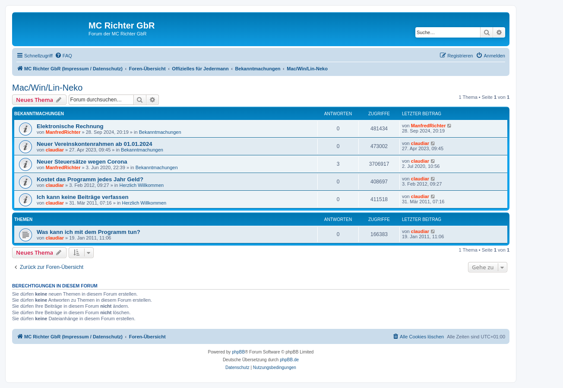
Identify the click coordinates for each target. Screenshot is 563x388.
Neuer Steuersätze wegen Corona (82, 161)
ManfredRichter (63, 132)
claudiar (55, 149)
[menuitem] (63, 55)
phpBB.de (289, 359)
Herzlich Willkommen (141, 185)
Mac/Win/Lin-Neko (47, 87)
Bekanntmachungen (160, 132)
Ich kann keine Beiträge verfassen (83, 197)
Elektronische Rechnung (70, 126)
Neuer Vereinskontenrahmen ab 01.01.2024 (94, 144)
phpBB (238, 352)
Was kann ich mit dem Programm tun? (88, 232)
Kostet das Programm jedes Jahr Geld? (90, 179)
